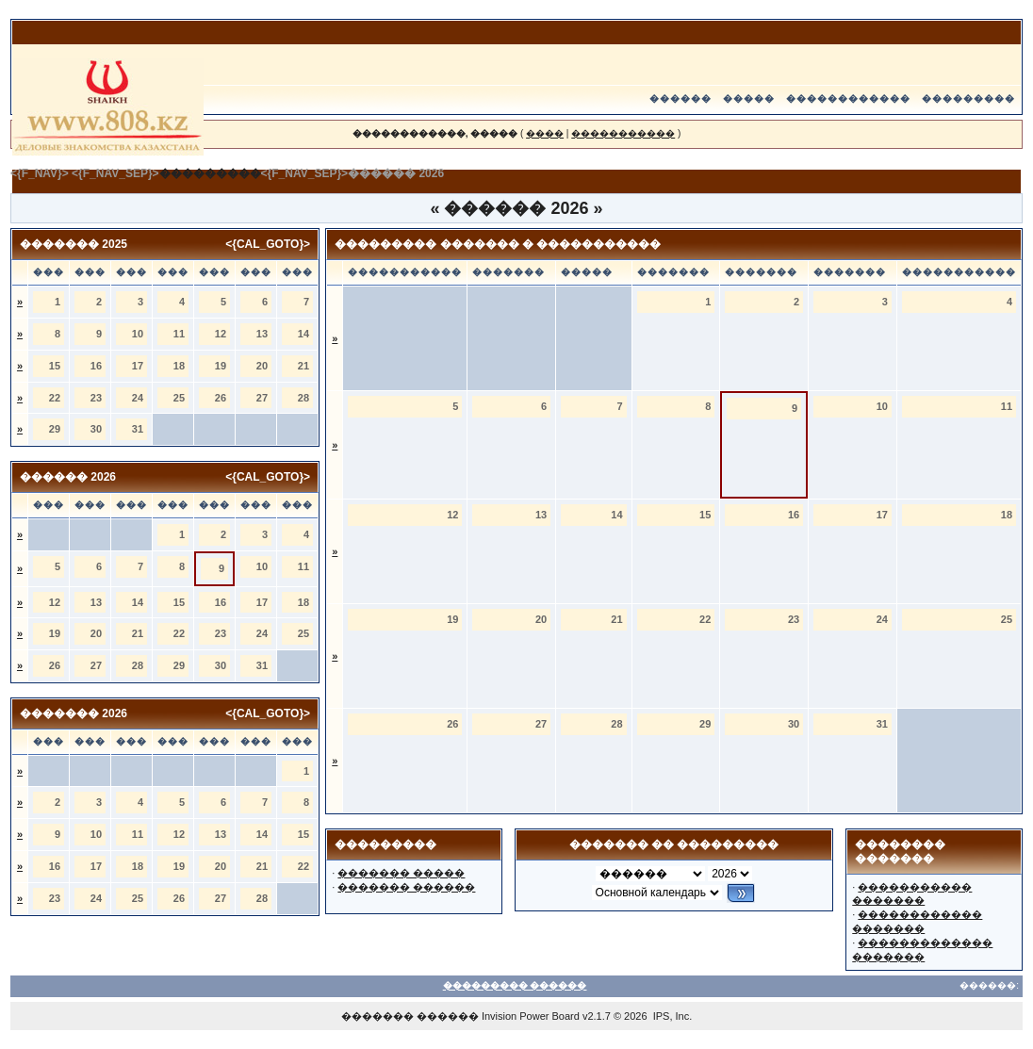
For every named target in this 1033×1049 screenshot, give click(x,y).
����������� (623, 133)
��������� (968, 98)
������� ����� (401, 872)
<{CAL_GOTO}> (267, 244)
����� (749, 98)
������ (680, 98)
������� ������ (406, 887)
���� (545, 133)
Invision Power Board (531, 1016)
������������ (848, 98)
